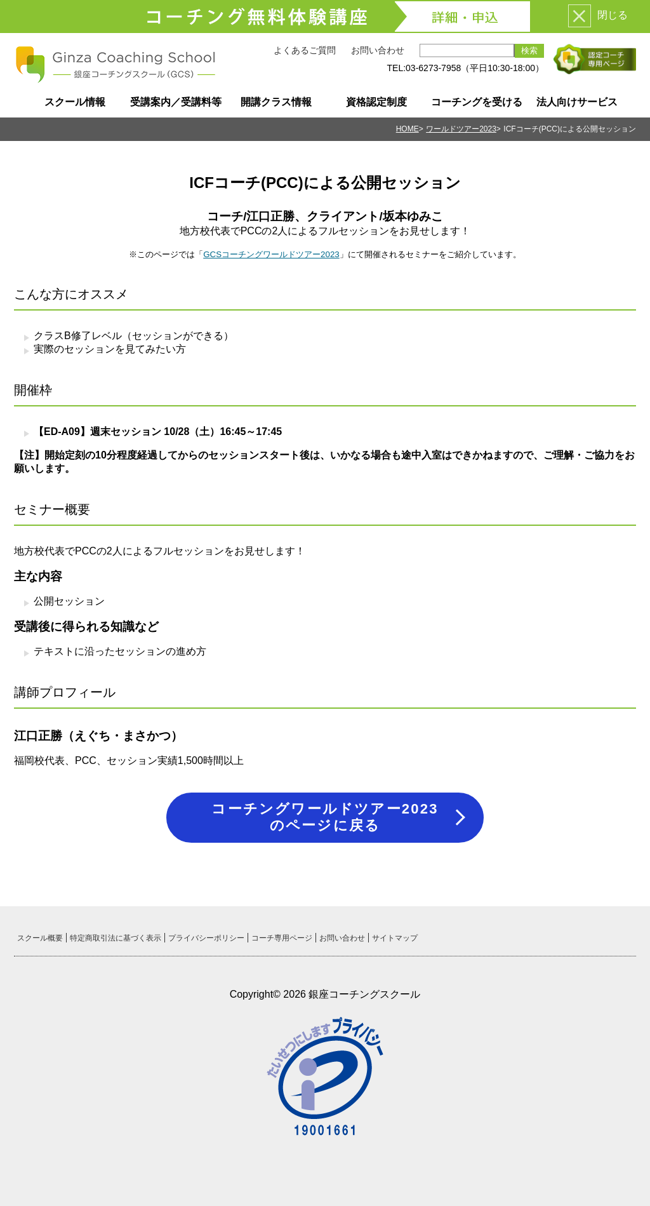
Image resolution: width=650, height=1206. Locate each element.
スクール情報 (74, 102)
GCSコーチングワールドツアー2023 (271, 254)
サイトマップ (395, 938)
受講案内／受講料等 (176, 102)
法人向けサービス (577, 102)
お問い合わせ (377, 50)
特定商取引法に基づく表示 (115, 938)
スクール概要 (40, 938)
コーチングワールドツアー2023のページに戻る (324, 817)
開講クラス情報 (276, 102)
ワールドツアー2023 (461, 128)
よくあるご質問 (305, 50)
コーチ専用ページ (281, 938)
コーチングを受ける (476, 102)
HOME (407, 128)
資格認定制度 (376, 102)
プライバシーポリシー (206, 938)
